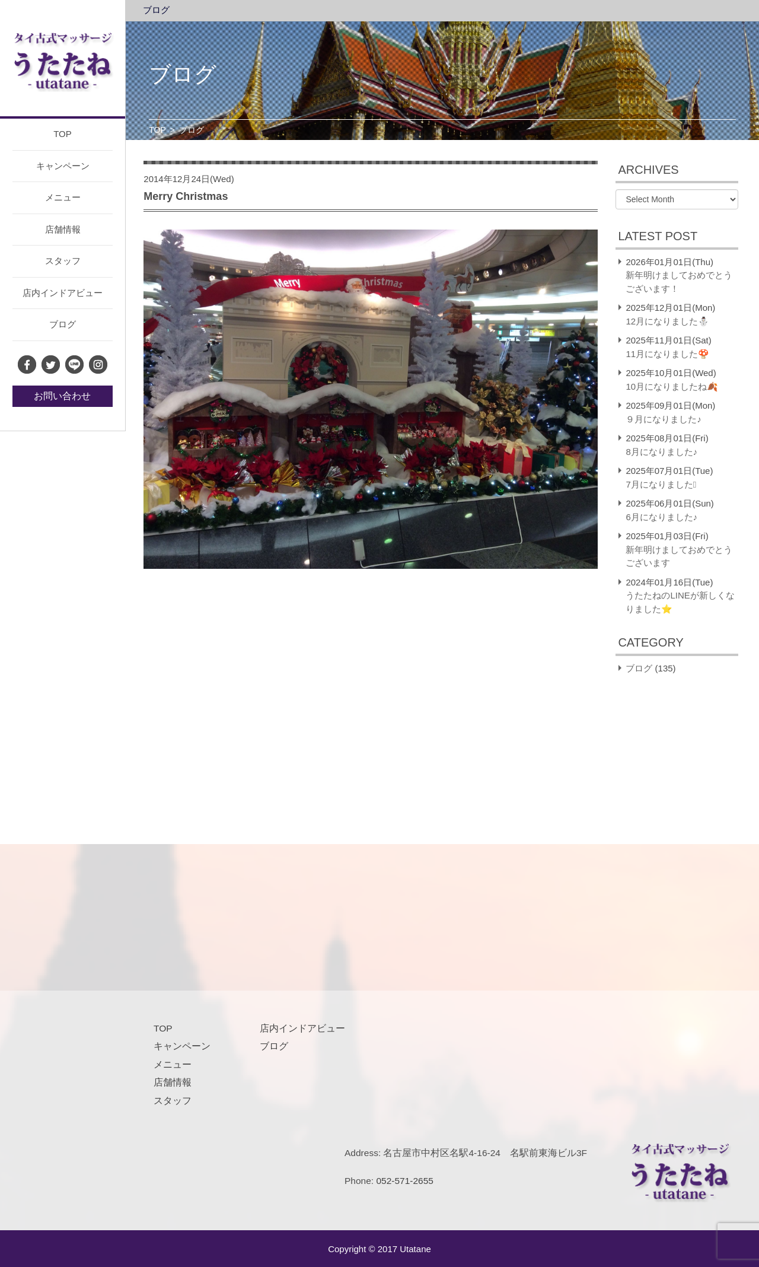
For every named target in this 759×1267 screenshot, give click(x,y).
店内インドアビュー (63, 293)
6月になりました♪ (661, 517)
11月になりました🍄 (667, 354)
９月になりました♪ (663, 419)
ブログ (62, 324)
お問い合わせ (62, 396)
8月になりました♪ (661, 452)
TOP (62, 134)
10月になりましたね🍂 (672, 386)
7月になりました (661, 484)
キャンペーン (63, 166)
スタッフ (63, 261)
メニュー (63, 197)
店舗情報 (63, 229)
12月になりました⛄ (667, 321)
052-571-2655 (404, 1181)
